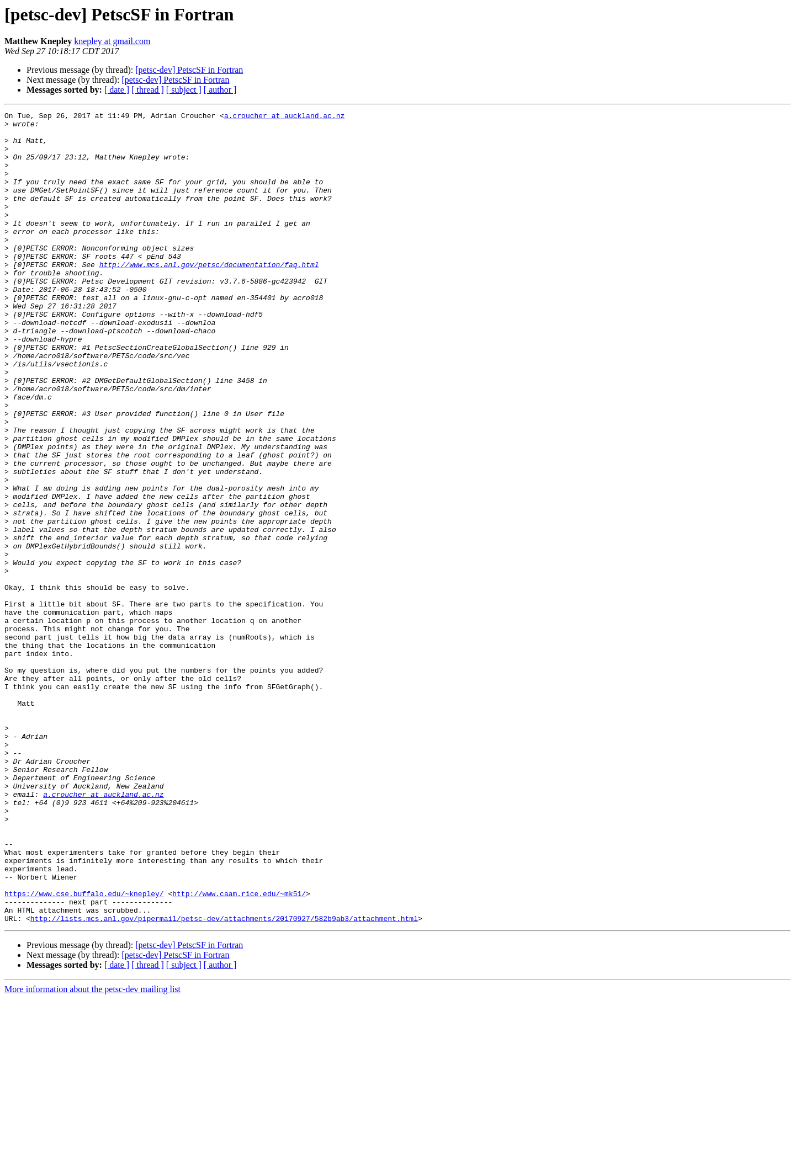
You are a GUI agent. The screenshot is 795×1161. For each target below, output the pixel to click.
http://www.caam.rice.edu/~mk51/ (239, 1051)
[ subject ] (184, 89)
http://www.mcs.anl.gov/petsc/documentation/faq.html (209, 296)
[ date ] (116, 89)
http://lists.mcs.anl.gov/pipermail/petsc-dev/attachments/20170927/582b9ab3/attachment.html (224, 1080)
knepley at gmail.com (112, 41)
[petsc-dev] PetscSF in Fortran (189, 69)
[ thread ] (147, 89)
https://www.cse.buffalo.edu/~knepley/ (84, 1051)
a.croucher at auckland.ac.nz (284, 117)
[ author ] (220, 89)
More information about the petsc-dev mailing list (92, 1151)
